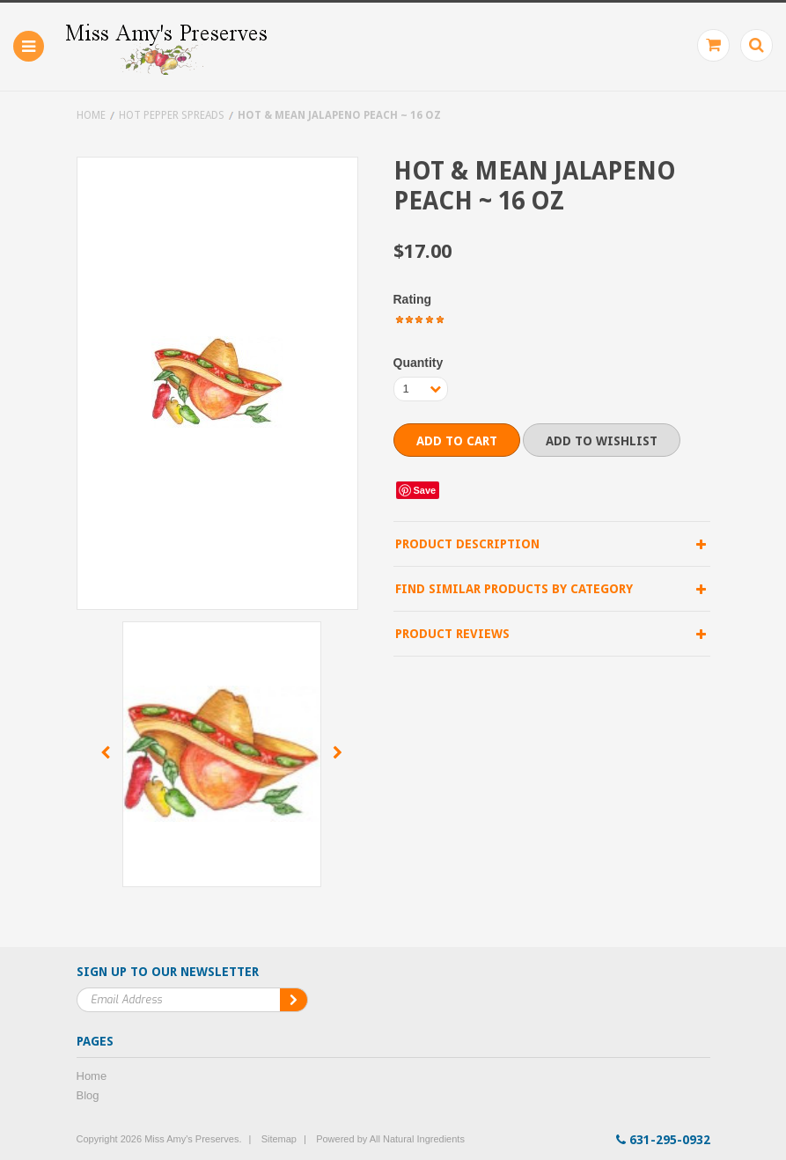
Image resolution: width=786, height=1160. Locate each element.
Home (91, 115)
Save (425, 490)
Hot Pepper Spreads (171, 115)
